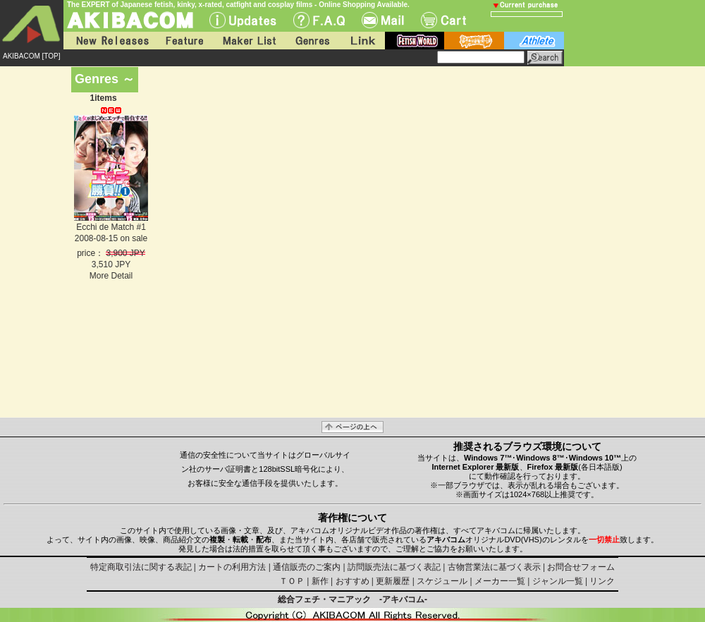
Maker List (249, 40)
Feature (184, 40)
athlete (534, 40)
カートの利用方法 (232, 567)
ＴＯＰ (292, 581)
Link (361, 40)
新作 (320, 581)
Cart (443, 20)
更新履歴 (393, 581)
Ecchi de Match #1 (111, 227)
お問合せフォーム (581, 567)
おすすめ (352, 581)
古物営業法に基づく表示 (494, 567)
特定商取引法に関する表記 (141, 567)
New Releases (109, 40)
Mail (383, 20)
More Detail (111, 276)
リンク (602, 581)
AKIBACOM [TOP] (32, 56)
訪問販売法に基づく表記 (394, 567)
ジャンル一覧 (557, 581)
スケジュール (442, 581)
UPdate (243, 20)
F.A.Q (319, 20)
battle (474, 40)
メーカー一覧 (499, 581)
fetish (414, 40)
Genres (311, 40)
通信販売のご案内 (307, 567)
